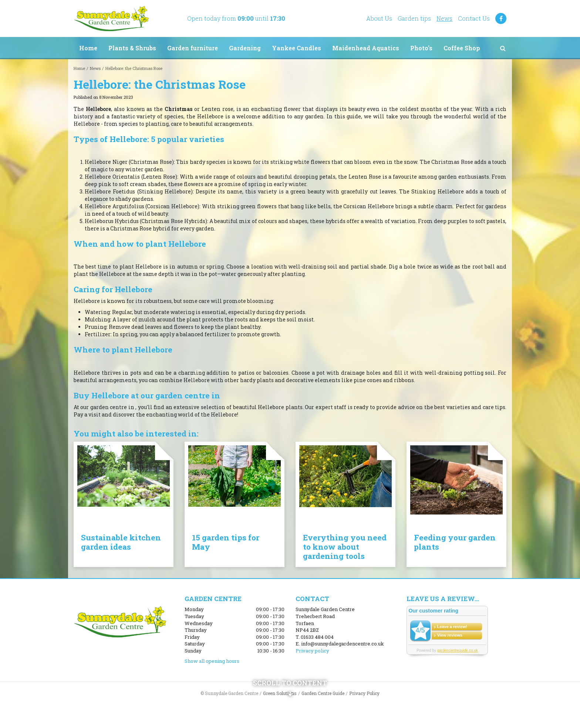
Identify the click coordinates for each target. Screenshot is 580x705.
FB (500, 18)
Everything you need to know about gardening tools (345, 546)
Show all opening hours (212, 661)
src (502, 48)
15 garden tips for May (225, 542)
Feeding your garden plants (455, 542)
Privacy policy (312, 650)
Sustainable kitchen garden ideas (121, 542)
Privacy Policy (364, 693)
